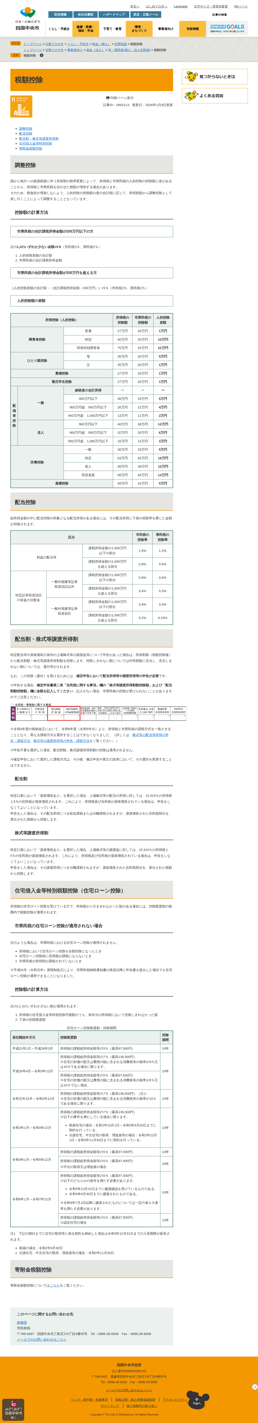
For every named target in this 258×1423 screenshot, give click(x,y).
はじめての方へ (156, 6)
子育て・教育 (112, 29)
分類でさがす (54, 44)
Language (181, 6)
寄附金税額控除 (30, 148)
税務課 (22, 1322)
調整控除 (25, 128)
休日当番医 (85, 14)
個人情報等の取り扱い (141, 1406)
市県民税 (120, 44)
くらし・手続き (59, 29)
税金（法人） (95, 50)
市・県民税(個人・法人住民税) (129, 50)
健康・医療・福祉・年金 (86, 28)
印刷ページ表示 (122, 98)
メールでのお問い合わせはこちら (41, 1339)
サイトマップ (110, 1406)
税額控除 (30, 55)
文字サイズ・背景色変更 (211, 6)
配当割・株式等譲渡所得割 (39, 138)
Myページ (241, 6)
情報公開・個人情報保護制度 (135, 1399)
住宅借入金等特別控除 (35, 143)
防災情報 (60, 14)
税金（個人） (101, 44)
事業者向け (166, 29)
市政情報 (193, 29)
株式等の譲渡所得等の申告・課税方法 (61, 741)
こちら (55, 1285)
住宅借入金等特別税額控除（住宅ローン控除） (70, 891)
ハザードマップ (114, 14)
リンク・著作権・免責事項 (89, 1399)
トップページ (33, 44)
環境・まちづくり (139, 28)
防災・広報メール (146, 14)
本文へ (134, 6)
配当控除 (25, 133)
